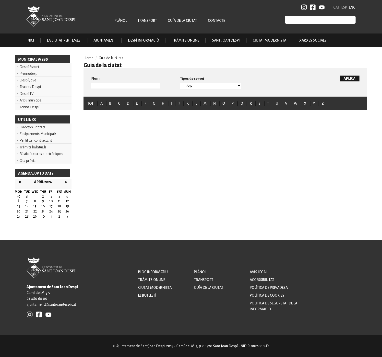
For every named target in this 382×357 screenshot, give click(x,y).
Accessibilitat (262, 280)
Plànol (121, 20)
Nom (95, 78)
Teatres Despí (30, 87)
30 (43, 216)
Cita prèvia (28, 161)
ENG (352, 7)
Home (89, 58)
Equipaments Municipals (38, 134)
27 (18, 216)
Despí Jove (28, 80)
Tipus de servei (192, 78)
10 (51, 201)
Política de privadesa (269, 288)
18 (59, 206)
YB (321, 7)
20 (19, 211)
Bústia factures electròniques (41, 154)
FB (312, 7)
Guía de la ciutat (182, 20)
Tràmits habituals (33, 147)
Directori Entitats (32, 127)
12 (67, 201)
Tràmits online (185, 40)
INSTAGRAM (304, 7)
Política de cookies (267, 295)
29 (35, 216)
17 (51, 206)
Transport (147, 20)
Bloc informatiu (153, 272)
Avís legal (258, 272)
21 (26, 211)
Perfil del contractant (36, 140)
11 (59, 201)
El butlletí (147, 295)
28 (27, 216)
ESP (344, 7)
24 (51, 211)
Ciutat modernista (155, 288)
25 (59, 211)
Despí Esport (29, 67)
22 (35, 211)
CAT (336, 7)
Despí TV (27, 94)
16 (43, 206)
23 (43, 211)
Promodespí (29, 74)
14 (27, 206)
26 (67, 211)
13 (18, 206)
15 (34, 206)
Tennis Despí (29, 107)
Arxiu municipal (31, 100)
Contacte (216, 20)
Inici (30, 40)
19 (67, 206)
